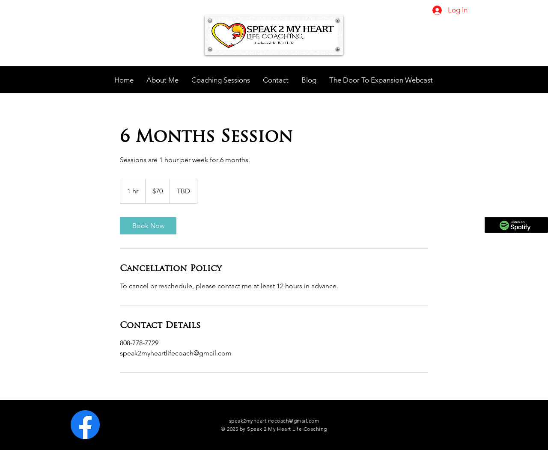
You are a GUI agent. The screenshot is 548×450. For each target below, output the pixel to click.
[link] (148, 225)
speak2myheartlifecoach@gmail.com (274, 420)
